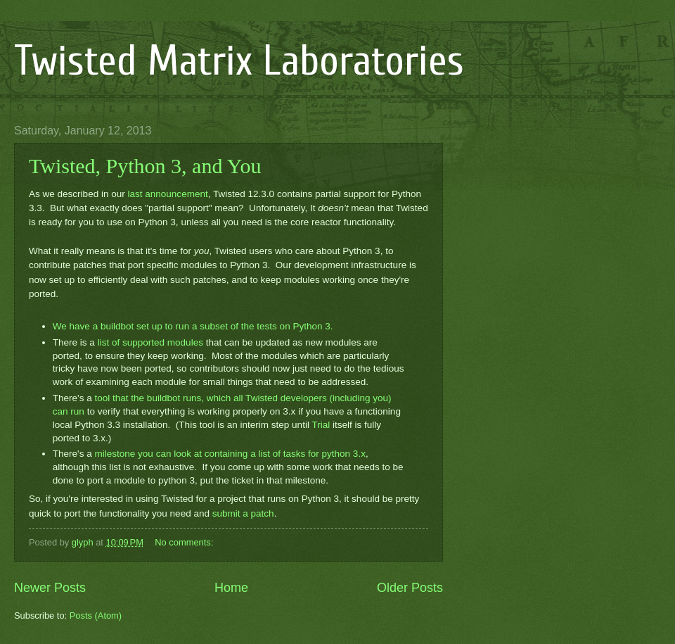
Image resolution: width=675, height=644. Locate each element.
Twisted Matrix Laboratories (239, 61)
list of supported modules (150, 342)
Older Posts (410, 588)
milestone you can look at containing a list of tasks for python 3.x (229, 453)
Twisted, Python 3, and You (145, 165)
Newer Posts (50, 588)
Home (231, 588)
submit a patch (243, 513)
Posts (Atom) (96, 615)
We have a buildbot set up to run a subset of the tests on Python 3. (193, 326)
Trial (320, 424)
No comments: (185, 542)
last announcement (167, 194)
